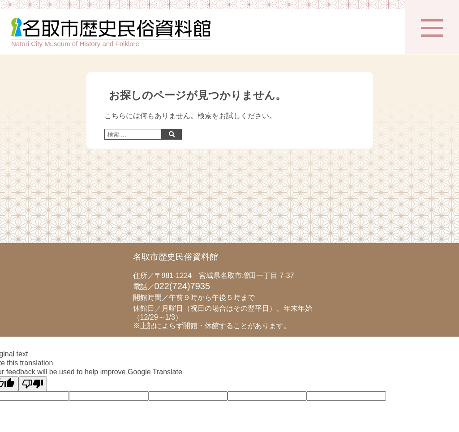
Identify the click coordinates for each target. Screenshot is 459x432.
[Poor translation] (32, 383)
